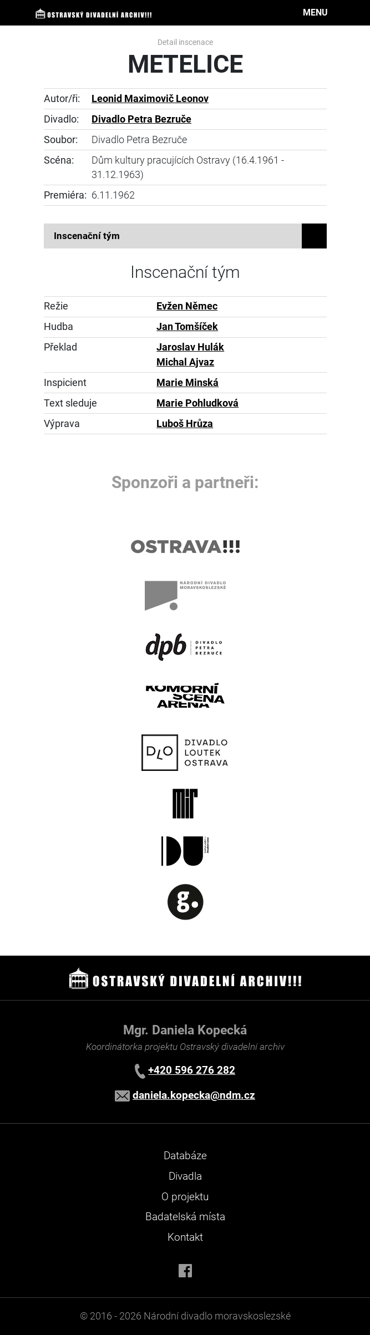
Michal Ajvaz (185, 362)
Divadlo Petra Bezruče (141, 119)
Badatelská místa (185, 1216)
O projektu (185, 1196)
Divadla (185, 1176)
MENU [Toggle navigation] (315, 12)
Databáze (185, 1155)
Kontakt (185, 1237)
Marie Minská (187, 382)
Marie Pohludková (197, 403)
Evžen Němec (186, 306)
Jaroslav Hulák (190, 347)
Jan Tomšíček (187, 326)
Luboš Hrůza (184, 423)
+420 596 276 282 (191, 1070)
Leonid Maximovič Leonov (150, 98)
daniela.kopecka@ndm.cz (194, 1095)
